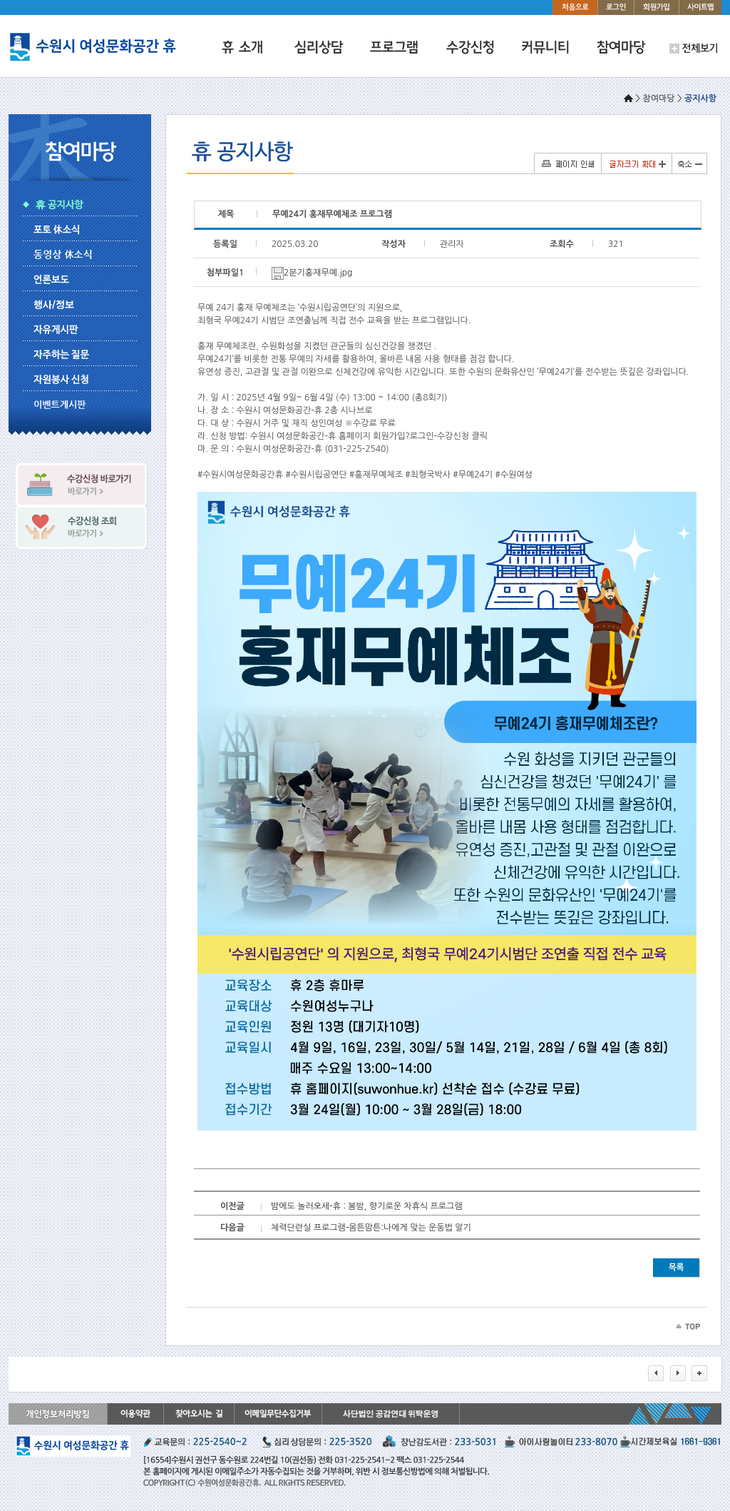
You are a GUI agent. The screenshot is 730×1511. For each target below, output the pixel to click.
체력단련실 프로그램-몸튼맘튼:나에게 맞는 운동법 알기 (371, 1227)
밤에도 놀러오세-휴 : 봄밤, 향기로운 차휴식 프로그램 (367, 1206)
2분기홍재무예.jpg (312, 272)
